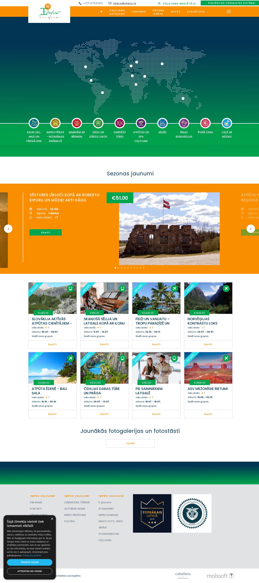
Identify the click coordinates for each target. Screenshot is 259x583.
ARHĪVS (103, 527)
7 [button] (134, 268)
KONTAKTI (36, 508)
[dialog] (29, 547)
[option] (125, 227)
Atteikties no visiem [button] (29, 571)
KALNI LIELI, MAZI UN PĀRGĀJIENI (34, 130)
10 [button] (143, 268)
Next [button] (251, 229)
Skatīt (45, 232)
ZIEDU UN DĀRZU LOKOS (98, 128)
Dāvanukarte (158, 12)
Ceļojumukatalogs (117, 12)
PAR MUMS (36, 502)
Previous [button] (8, 229)
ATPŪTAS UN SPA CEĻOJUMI (141, 130)
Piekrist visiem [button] (29, 562)
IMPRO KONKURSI (108, 515)
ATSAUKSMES (106, 508)
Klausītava (196, 11)
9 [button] (140, 268)
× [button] (52, 519)
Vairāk (130, 443)
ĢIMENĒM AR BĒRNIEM (77, 128)
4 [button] (124, 268)
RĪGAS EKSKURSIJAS (184, 128)
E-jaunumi (105, 502)
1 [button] (115, 268)
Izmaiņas (139, 11)
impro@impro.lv (124, 3)
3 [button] (121, 268)
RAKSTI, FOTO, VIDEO (111, 521)
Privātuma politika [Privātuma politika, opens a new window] (32, 555)
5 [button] (128, 268)
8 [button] (137, 268)
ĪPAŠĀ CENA (205, 126)
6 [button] (131, 268)
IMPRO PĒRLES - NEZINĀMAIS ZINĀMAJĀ (55, 130)
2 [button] (118, 268)
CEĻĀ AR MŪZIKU (227, 128)
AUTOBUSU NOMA (74, 508)
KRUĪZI (162, 126)
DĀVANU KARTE (38, 515)
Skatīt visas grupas (42, 336)
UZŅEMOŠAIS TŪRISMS (77, 502)
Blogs (176, 11)
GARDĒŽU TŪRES (120, 128)
